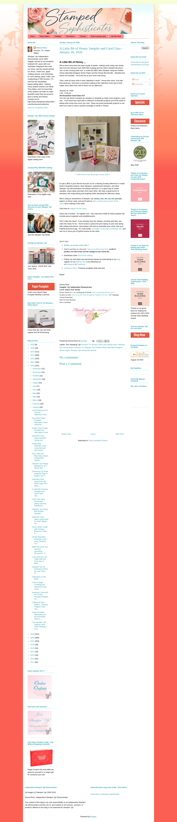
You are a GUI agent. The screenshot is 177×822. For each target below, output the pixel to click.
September (37, 379)
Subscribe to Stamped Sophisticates (105, 794)
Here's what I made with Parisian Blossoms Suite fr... (40, 530)
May (35, 393)
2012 (32, 659)
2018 (32, 638)
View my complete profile (38, 108)
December (37, 369)
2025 (32, 348)
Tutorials (83, 36)
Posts (135, 80)
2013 (32, 655)
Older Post (119, 434)
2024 (32, 352)
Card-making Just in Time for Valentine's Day (40, 412)
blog (118, 259)
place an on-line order (74, 245)
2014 (32, 652)
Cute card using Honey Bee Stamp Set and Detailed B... (39, 502)
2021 (32, 362)
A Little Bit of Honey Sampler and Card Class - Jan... (40, 492)
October (36, 376)
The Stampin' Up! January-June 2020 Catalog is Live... (39, 625)
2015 (32, 648)
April (35, 397)
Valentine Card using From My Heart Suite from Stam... (39, 482)
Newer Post (66, 434)
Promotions (70, 36)
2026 (32, 345)
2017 (32, 641)
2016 (32, 645)
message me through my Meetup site (107, 229)
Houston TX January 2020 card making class (99, 345)
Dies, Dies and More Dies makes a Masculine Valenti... (40, 457)
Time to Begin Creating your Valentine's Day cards (39, 585)
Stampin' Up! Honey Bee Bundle (84, 350)
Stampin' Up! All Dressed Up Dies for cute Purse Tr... (40, 570)
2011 (32, 662)
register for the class (78, 209)
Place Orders (44, 36)
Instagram (71, 264)
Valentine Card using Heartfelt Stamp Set (39, 438)
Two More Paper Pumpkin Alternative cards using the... (40, 421)
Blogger (93, 817)
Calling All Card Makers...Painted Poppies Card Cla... (40, 605)
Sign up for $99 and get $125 (98, 249)
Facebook (81, 264)
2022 (32, 358)
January (36, 407)
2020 (32, 366)
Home (32, 36)
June (35, 390)
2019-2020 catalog (85, 255)
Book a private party (98, 36)
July (34, 386)
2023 (32, 355)
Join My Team (116, 36)
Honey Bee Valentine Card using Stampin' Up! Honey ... (39, 447)
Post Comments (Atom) (98, 440)
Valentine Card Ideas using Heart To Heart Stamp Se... (40, 520)
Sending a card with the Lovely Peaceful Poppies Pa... (40, 595)
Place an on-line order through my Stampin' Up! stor (89, 295)
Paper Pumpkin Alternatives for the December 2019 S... (39, 615)
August (36, 383)
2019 (32, 634)
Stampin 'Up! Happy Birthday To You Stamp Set (40, 466)
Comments (137, 84)
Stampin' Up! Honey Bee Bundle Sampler (40, 511)
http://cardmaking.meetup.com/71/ (104, 292)
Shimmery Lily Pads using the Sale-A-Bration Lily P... (40, 473)
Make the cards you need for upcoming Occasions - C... (40, 550)
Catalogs (57, 36)
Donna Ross (41, 48)
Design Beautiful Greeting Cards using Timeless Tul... (39, 540)
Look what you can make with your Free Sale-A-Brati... (39, 560)
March (35, 400)
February (36, 404)
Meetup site (80, 262)
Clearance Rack (70, 268)
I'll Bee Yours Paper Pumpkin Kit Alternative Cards (40, 430)
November (37, 372)
